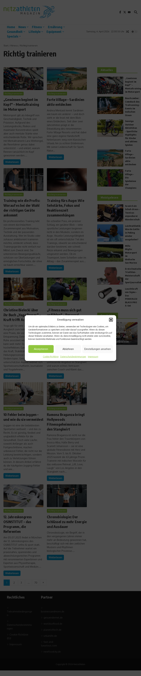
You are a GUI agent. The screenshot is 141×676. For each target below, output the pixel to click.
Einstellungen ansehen (97, 349)
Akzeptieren (41, 349)
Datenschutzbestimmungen (73, 356)
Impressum (93, 356)
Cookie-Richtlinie (51, 356)
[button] (111, 319)
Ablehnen (68, 349)
